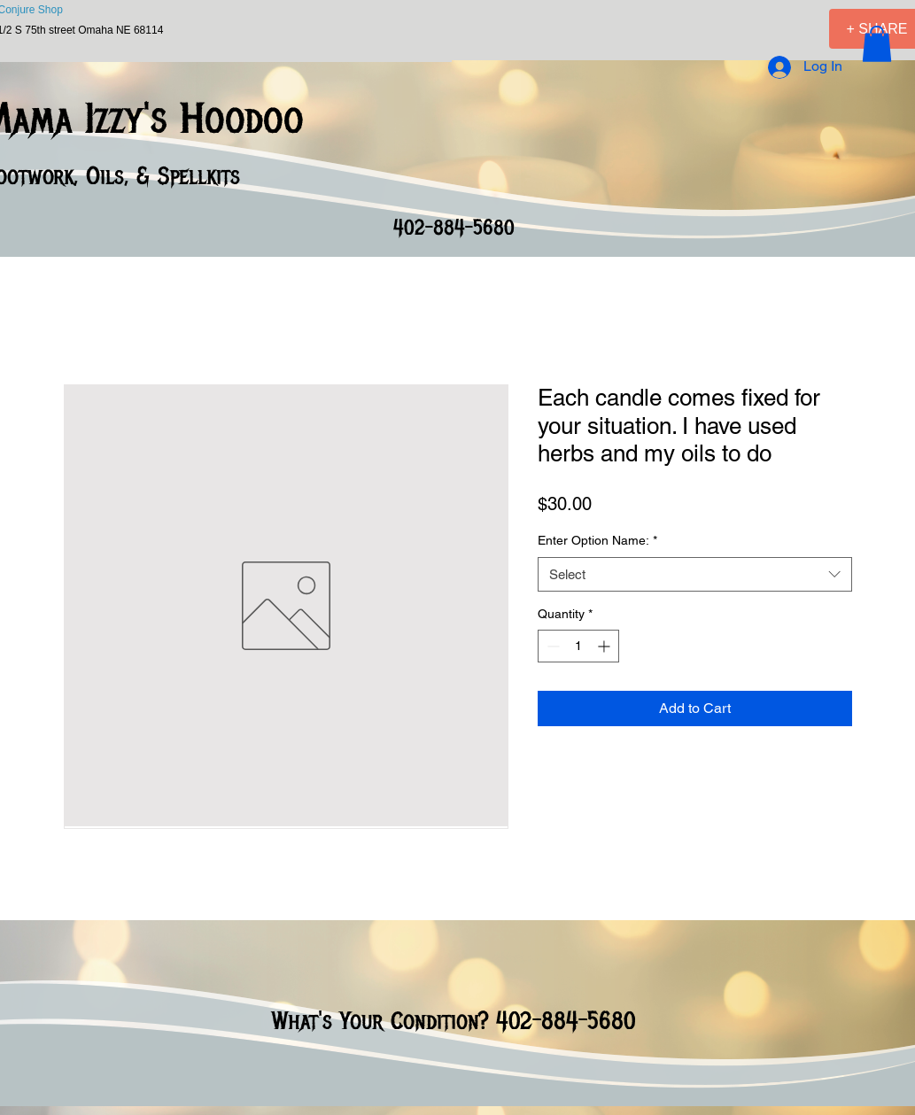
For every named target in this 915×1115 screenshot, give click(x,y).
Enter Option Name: (597, 540)
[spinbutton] (578, 646)
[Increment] (605, 646)
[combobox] (695, 574)
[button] (877, 44)
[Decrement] (551, 646)
